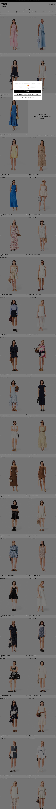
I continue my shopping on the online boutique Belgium (28, 94)
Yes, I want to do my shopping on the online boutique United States (27, 91)
